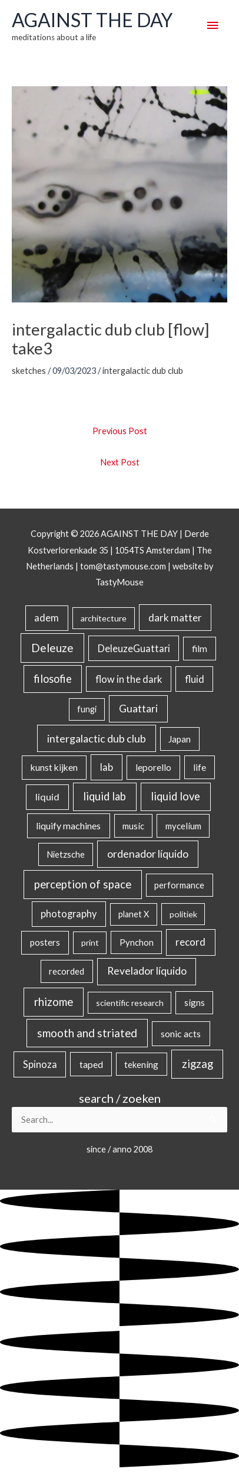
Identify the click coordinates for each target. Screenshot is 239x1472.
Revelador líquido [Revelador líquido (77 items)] (147, 971)
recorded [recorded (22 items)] (66, 971)
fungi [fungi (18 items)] (87, 709)
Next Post (120, 462)
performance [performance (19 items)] (179, 885)
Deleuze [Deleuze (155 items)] (52, 647)
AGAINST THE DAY (92, 20)
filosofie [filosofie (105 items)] (53, 678)
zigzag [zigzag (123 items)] (197, 1063)
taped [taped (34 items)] (91, 1064)
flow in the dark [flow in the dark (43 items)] (128, 679)
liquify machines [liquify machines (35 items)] (68, 825)
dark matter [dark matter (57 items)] (175, 617)
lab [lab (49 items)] (106, 767)
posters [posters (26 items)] (45, 942)
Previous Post (119, 431)
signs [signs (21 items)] (194, 1002)
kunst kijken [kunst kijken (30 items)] (54, 767)
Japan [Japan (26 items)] (179, 739)
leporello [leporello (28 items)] (153, 767)
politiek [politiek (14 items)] (183, 914)
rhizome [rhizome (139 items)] (53, 1001)
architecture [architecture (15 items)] (104, 618)
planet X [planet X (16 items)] (133, 914)
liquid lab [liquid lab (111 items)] (104, 796)
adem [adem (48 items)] (46, 618)
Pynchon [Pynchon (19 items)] (137, 942)
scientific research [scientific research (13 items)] (130, 1003)
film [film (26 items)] (199, 648)
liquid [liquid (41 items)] (47, 796)
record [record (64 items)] (190, 942)
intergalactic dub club (142, 371)
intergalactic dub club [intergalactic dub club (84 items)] (96, 738)
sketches (29, 371)
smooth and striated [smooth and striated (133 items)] (87, 1033)
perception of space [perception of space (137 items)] (82, 884)
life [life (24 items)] (199, 767)
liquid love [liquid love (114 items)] (175, 796)
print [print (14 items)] (90, 942)
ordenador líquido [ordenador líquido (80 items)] (147, 854)
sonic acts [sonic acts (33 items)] (181, 1033)
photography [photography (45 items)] (69, 914)
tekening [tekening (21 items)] (141, 1064)
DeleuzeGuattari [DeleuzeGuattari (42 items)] (134, 648)
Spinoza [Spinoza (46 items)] (40, 1064)
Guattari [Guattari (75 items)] (138, 708)
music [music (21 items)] (133, 825)
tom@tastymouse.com (123, 566)
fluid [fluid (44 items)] (194, 679)
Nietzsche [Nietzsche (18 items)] (66, 854)
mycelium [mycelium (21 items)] (183, 825)
